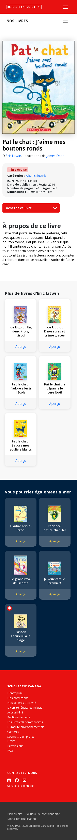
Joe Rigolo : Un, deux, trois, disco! (21, 331)
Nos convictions (17, 698)
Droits (11, 741)
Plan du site (14, 814)
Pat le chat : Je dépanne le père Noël (54, 388)
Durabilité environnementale (25, 727)
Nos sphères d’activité (21, 703)
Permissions (15, 746)
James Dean (55, 156)
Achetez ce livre (30, 208)
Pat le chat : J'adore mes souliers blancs (21, 445)
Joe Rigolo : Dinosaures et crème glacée (54, 331)
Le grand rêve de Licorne (21, 581)
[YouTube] (24, 780)
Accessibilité (15, 712)
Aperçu (20, 346)
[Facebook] (17, 780)
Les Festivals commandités (25, 722)
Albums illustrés (36, 176)
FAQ (10, 751)
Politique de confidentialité (42, 814)
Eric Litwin (13, 156)
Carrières (13, 732)
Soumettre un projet (20, 736)
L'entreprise (15, 693)
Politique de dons (18, 717)
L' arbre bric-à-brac (21, 528)
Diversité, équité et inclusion (25, 707)
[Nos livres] (65, 21)
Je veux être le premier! (54, 581)
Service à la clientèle (20, 786)
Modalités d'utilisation (21, 819)
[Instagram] (9, 780)
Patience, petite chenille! (55, 528)
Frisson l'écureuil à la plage (20, 636)
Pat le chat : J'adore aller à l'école (21, 388)
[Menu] (65, 7)
